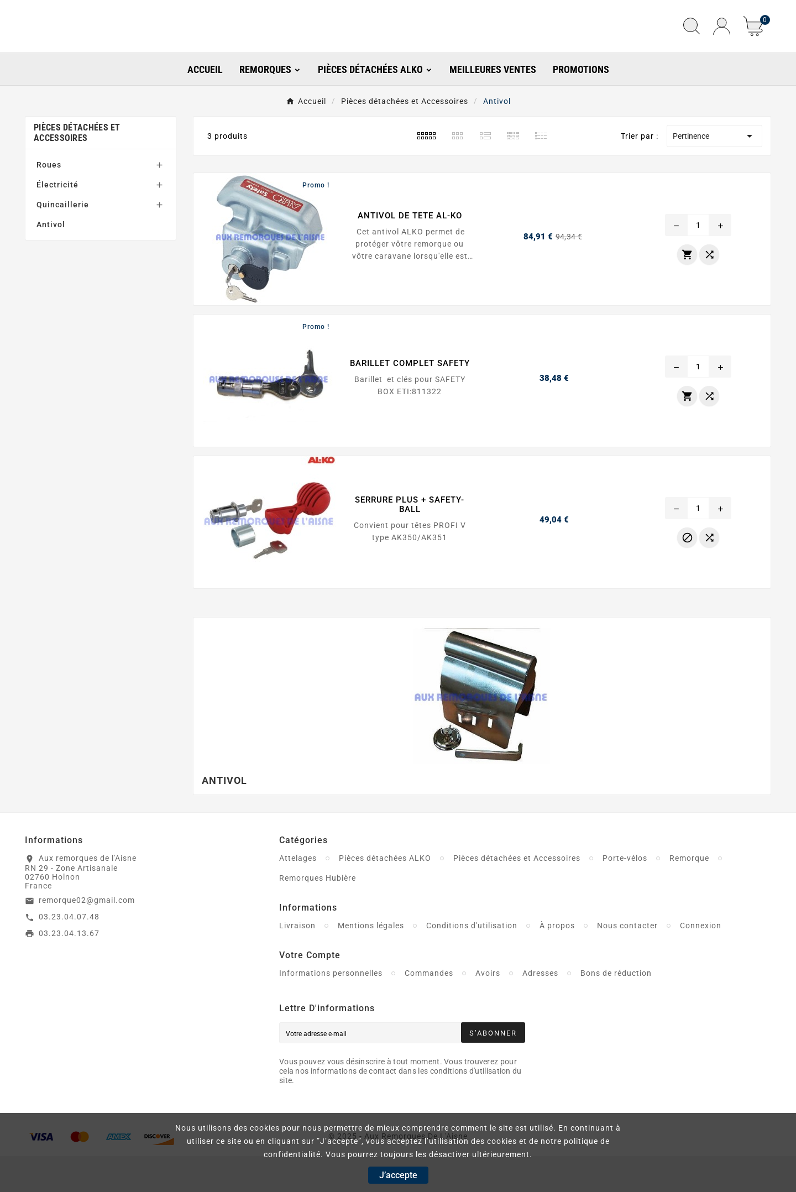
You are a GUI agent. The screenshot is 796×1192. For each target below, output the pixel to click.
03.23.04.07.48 (69, 952)
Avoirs (487, 1009)
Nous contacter (627, 962)
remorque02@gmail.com (87, 936)
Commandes (429, 1009)
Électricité (57, 221)
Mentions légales (371, 962)
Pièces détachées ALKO (385, 894)
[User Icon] (721, 44)
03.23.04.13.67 (69, 969)
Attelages (298, 894)
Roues (48, 201)
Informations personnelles (331, 1009)
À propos (557, 962)
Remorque (689, 894)
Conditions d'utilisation (471, 962)
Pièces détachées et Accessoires (77, 169)
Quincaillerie (62, 241)
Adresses (540, 1009)
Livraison (297, 962)
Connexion (700, 962)
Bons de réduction (616, 1009)
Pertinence (714, 172)
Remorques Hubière (317, 914)
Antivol (50, 261)
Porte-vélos (625, 894)
